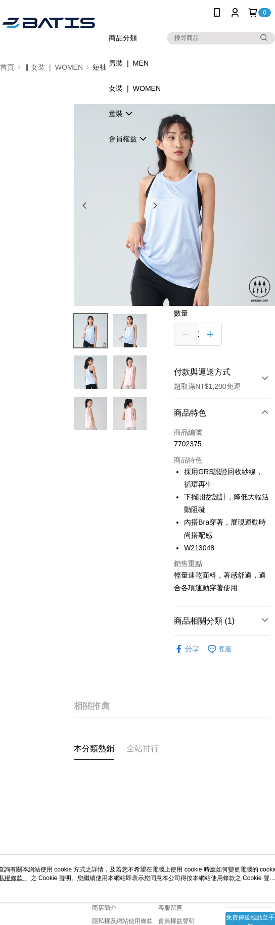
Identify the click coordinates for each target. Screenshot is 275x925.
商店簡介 (104, 907)
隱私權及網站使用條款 (122, 920)
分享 (186, 649)
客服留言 (170, 907)
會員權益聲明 (176, 920)
